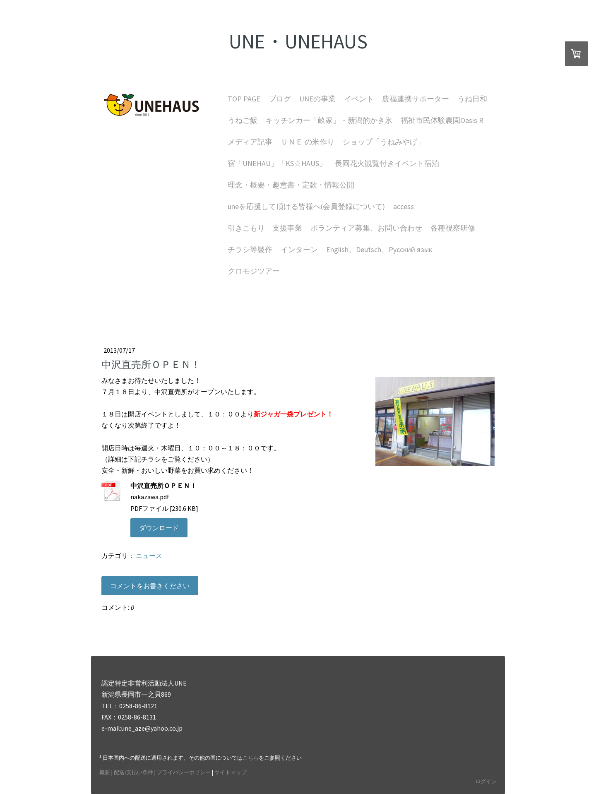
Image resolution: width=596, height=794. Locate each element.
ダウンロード (159, 528)
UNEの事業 (317, 98)
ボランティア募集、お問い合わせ (366, 228)
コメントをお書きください (150, 586)
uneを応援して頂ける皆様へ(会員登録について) (306, 206)
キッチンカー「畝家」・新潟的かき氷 (329, 120)
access (403, 206)
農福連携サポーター (415, 98)
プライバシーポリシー (184, 772)
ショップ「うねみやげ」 (384, 142)
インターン (299, 249)
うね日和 (472, 98)
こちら (251, 757)
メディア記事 (250, 142)
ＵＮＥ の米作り (307, 142)
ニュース (149, 555)
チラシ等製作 (250, 249)
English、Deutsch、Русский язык (379, 249)
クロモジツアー (254, 271)
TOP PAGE (244, 98)
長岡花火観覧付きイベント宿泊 (387, 163)
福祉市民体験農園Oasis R (442, 120)
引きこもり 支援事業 (265, 228)
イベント (359, 98)
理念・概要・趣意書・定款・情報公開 (291, 185)
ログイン (486, 781)
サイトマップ (230, 772)
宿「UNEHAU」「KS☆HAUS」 (277, 163)
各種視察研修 (452, 228)
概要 (104, 772)
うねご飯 (242, 120)
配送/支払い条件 (133, 772)
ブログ (280, 98)
